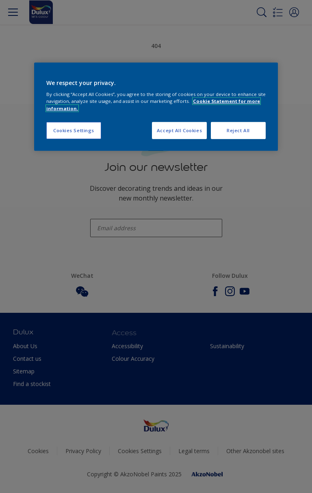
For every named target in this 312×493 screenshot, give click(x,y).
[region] (156, 107)
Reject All (238, 130)
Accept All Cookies (179, 130)
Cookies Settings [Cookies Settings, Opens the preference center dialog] (73, 130)
